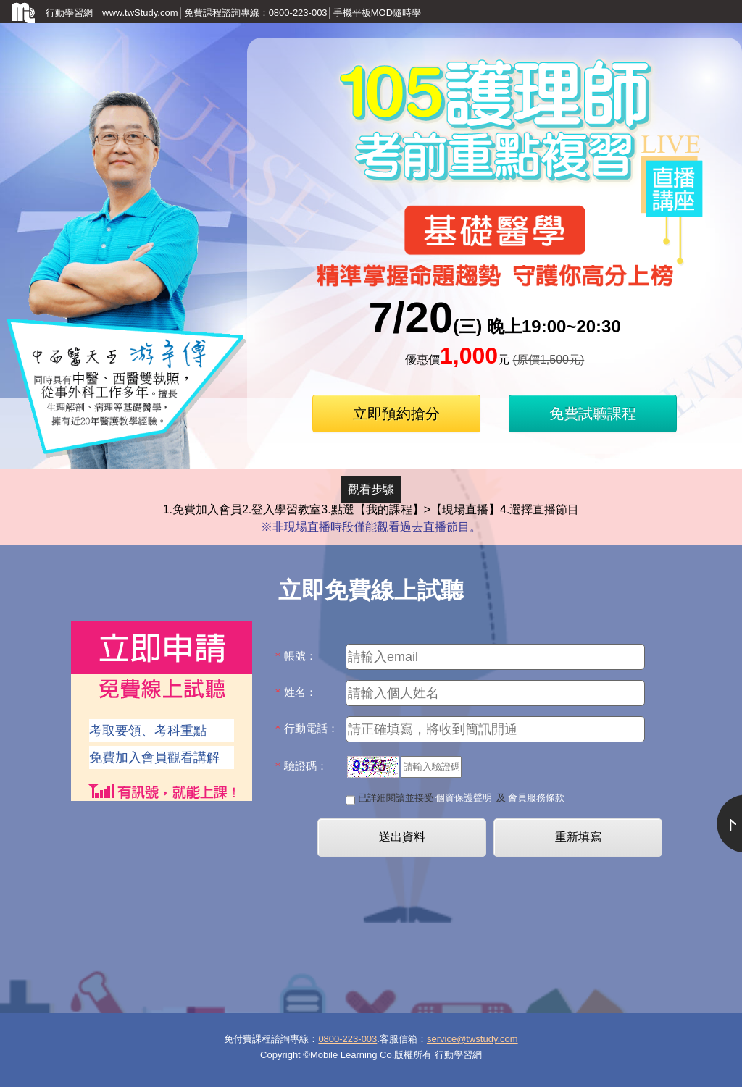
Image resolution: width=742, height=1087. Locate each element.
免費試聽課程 (592, 413)
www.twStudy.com (140, 12)
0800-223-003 (347, 1038)
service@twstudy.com (472, 1038)
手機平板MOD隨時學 (377, 12)
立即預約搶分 (396, 413)
